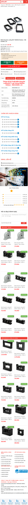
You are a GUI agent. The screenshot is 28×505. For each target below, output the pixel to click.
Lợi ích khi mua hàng (19, 458)
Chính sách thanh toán (6, 463)
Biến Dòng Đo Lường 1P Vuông (20, 51)
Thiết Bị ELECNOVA (5, 470)
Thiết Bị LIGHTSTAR (5, 468)
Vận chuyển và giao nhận (20, 460)
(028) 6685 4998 (9, 69)
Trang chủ (3, 4)
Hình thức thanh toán (19, 462)
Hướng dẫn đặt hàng (19, 456)
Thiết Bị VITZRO (4, 472)
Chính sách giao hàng (5, 461)
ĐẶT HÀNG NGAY (20, 63)
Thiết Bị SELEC (4, 476)
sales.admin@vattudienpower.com (9, 165)
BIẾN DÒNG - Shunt (10, 4)
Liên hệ (14, 66)
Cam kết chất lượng (19, 454)
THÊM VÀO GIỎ (7, 63)
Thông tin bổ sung (10, 78)
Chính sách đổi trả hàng (6, 459)
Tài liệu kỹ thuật (20, 78)
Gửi (24, 223)
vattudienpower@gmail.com (7, 163)
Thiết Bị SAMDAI (4, 474)
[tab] (3, 78)
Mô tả (3, 78)
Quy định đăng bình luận (6, 222)
